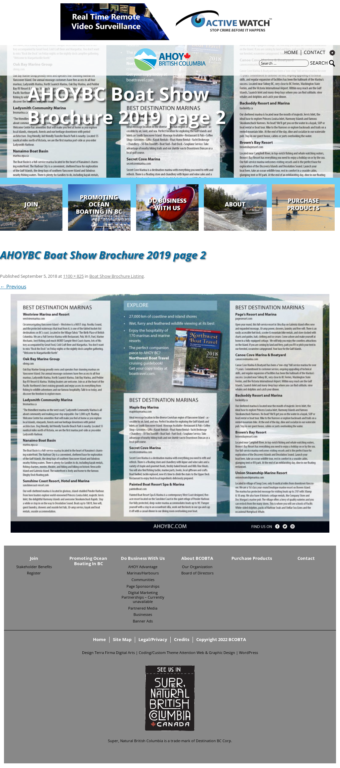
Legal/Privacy (152, 639)
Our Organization (197, 566)
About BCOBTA (197, 558)
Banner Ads (143, 621)
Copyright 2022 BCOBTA (221, 639)
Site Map (122, 639)
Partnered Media (142, 608)
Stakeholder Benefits (34, 566)
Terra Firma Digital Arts (115, 652)
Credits (181, 639)
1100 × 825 (73, 276)
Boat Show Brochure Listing (116, 276)
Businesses (142, 614)
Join (31, 204)
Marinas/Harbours (143, 573)
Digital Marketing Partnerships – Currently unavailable (143, 597)
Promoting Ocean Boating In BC (99, 204)
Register (34, 573)
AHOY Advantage (142, 566)
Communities (142, 579)
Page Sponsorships (143, 586)
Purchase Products (303, 204)
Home (291, 52)
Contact (314, 52)
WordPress (248, 652)
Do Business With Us (167, 204)
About (235, 204)
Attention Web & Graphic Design (207, 652)
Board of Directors (197, 573)
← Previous (13, 286)
